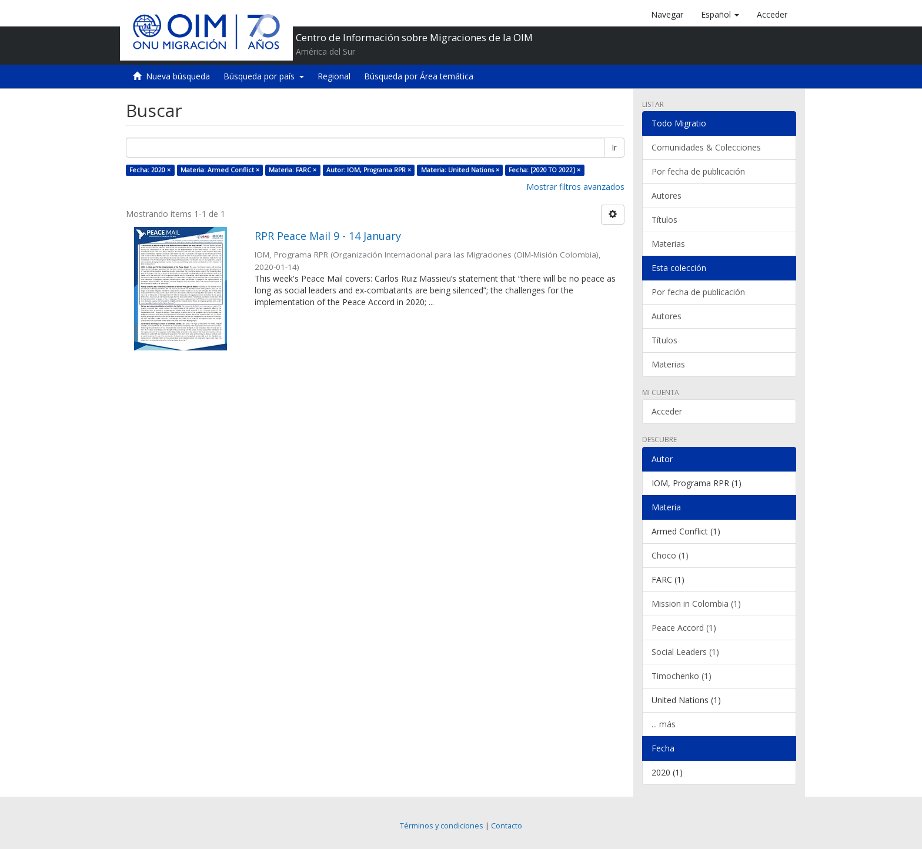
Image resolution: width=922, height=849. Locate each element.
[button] (720, 14)
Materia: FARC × (292, 170)
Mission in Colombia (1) (696, 603)
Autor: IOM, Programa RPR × (368, 170)
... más (664, 724)
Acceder (667, 411)
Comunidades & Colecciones (706, 147)
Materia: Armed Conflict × (220, 170)
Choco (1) (670, 555)
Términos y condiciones (441, 826)
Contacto (506, 826)
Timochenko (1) (681, 675)
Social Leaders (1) (685, 651)
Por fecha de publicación (698, 171)
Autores (667, 195)
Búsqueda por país (263, 76)
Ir (614, 147)
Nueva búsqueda (178, 76)
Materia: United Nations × (460, 170)
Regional (334, 76)
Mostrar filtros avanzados (575, 186)
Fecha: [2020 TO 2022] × (544, 170)
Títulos (664, 219)
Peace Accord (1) (684, 627)
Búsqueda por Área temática (418, 76)
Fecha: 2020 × (150, 170)
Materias (668, 243)
